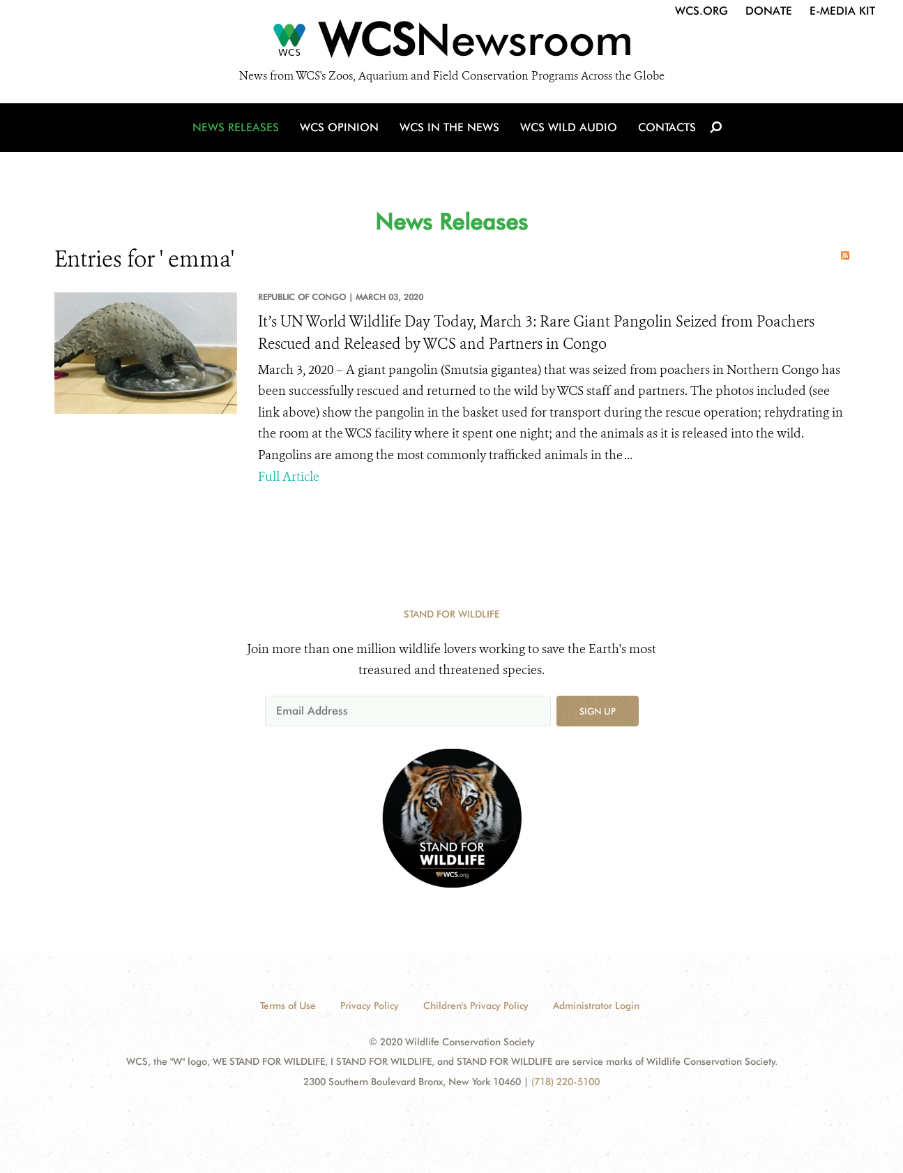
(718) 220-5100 (565, 1081)
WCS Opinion (339, 127)
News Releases (235, 127)
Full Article (288, 476)
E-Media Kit (842, 10)
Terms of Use (288, 1005)
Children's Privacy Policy (476, 1005)
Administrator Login (596, 1005)
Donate (768, 10)
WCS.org (701, 10)
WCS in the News (449, 127)
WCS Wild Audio (568, 127)
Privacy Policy (369, 1005)
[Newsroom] (451, 43)
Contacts (667, 127)
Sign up (597, 711)
